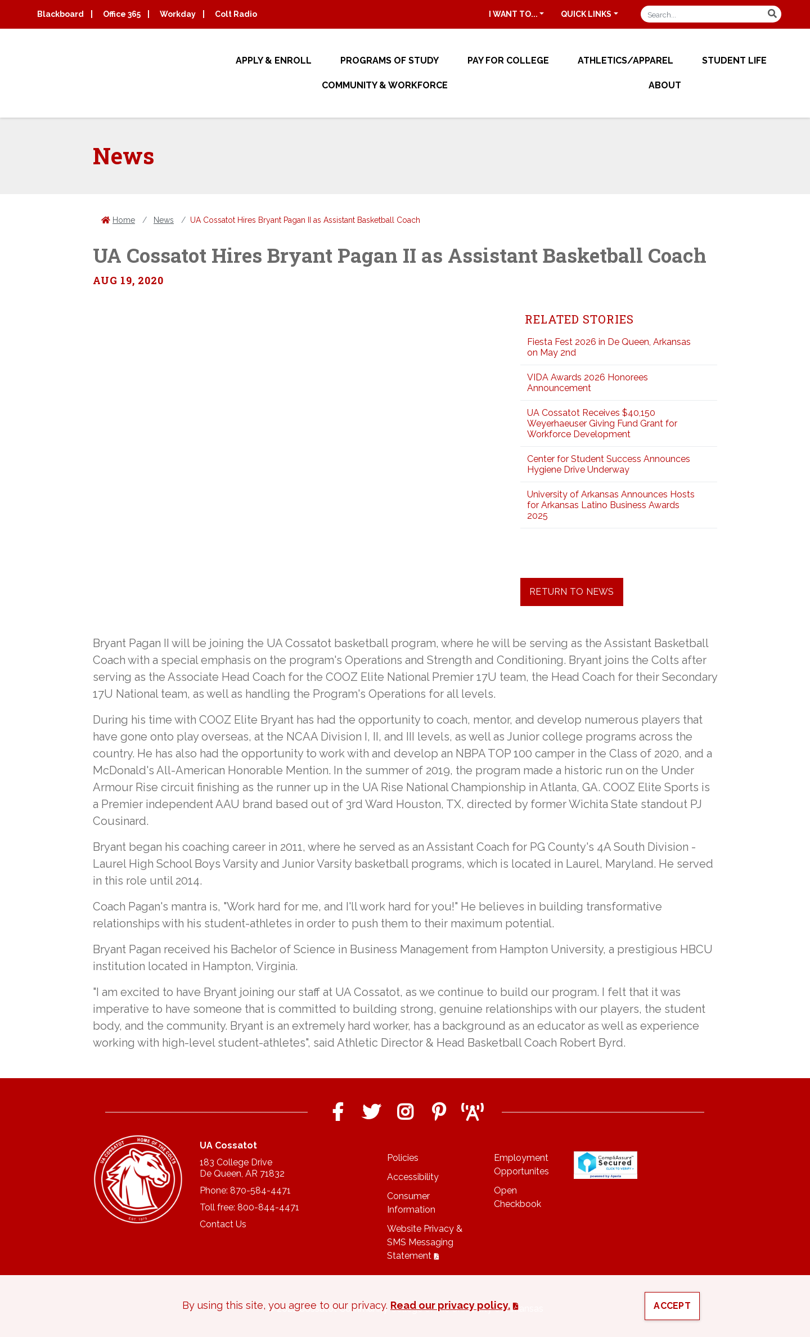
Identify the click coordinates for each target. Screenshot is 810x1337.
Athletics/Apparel (625, 60)
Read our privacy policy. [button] (450, 1305)
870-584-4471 (260, 1190)
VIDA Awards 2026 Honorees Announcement (587, 382)
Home (123, 220)
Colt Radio (236, 14)
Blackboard (60, 14)
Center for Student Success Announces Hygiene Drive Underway (608, 464)
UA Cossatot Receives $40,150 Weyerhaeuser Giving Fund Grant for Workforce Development (602, 423)
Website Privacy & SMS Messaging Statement (424, 1242)
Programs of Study (389, 60)
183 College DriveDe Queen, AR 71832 (242, 1168)
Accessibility (413, 1177)
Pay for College (508, 60)
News (164, 220)
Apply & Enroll (274, 60)
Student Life (734, 60)
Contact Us (223, 1224)
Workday (178, 14)
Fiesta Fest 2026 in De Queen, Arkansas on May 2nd (609, 347)
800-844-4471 (268, 1207)
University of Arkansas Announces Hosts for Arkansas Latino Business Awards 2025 (611, 505)
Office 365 (122, 14)
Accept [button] (672, 1305)
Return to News (571, 591)
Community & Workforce (385, 85)
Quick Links (586, 14)
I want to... (513, 14)
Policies (402, 1157)
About (665, 85)
